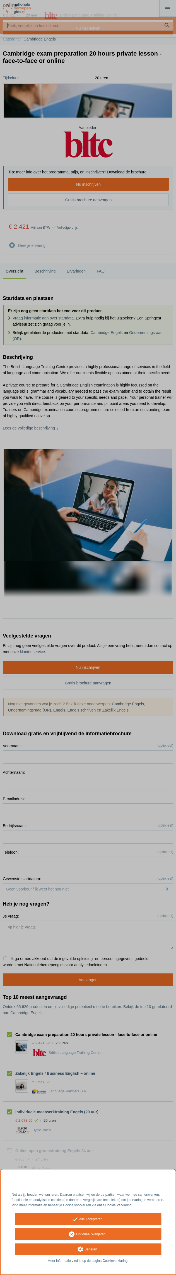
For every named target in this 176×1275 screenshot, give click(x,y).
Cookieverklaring (115, 1261)
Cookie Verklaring (118, 1205)
